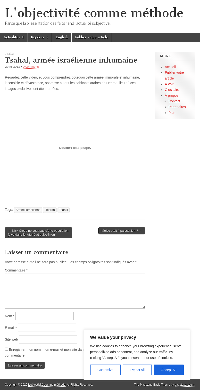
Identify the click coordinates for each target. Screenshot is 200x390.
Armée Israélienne (28, 210)
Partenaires (177, 107)
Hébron (50, 210)
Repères (37, 37)
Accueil (170, 67)
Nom (9, 316)
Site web (11, 339)
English (62, 37)
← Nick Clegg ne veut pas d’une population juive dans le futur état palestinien (38, 232)
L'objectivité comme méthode (94, 13)
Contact (174, 101)
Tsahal (63, 210)
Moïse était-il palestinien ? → (121, 230)
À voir (169, 84)
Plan (171, 113)
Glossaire (172, 90)
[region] (136, 354)
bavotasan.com (184, 384)
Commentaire (16, 270)
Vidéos (9, 53)
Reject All (137, 370)
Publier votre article (91, 37)
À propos (171, 95)
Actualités (12, 37)
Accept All (168, 370)
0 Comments (31, 66)
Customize (106, 370)
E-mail (11, 328)
